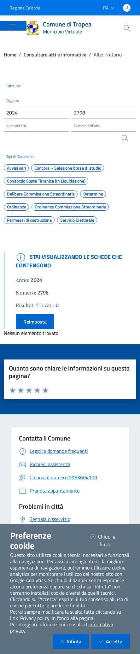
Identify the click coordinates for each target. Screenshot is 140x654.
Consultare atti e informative (55, 54)
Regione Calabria (24, 7)
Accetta (114, 641)
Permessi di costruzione (29, 220)
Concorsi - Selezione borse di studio (67, 168)
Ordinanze (16, 206)
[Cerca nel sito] (127, 28)
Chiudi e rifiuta (107, 540)
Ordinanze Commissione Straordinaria (70, 206)
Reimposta (35, 321)
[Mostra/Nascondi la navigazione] (12, 25)
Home (10, 54)
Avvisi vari (16, 168)
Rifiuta (74, 641)
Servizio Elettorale (77, 220)
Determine (93, 193)
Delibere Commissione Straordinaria (41, 193)
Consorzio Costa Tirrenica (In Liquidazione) (46, 181)
